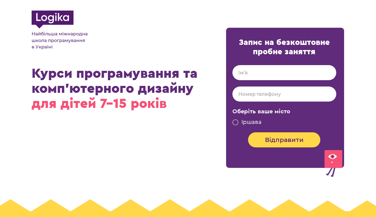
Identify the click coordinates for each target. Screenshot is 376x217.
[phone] (284, 94)
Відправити (284, 139)
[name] (284, 72)
